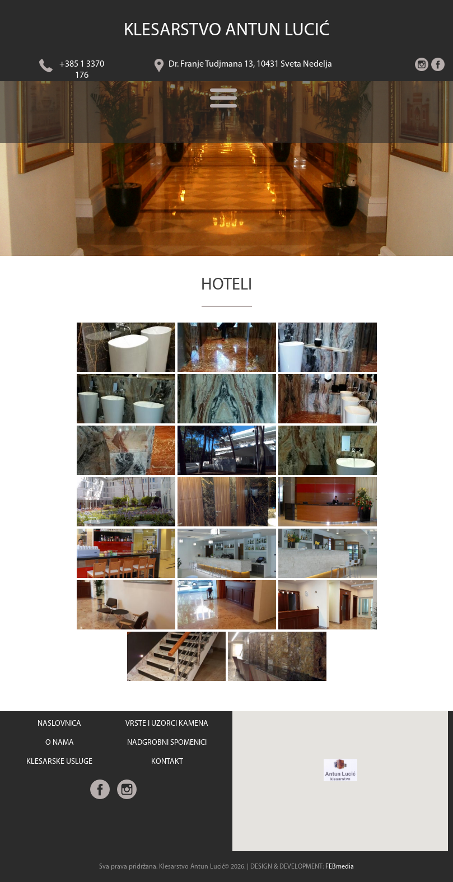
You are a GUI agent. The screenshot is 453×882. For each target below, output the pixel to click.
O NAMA (59, 743)
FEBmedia (339, 867)
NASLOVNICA (59, 724)
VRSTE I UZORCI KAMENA (166, 724)
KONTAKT (167, 762)
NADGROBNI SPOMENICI (167, 743)
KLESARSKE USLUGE (59, 762)
